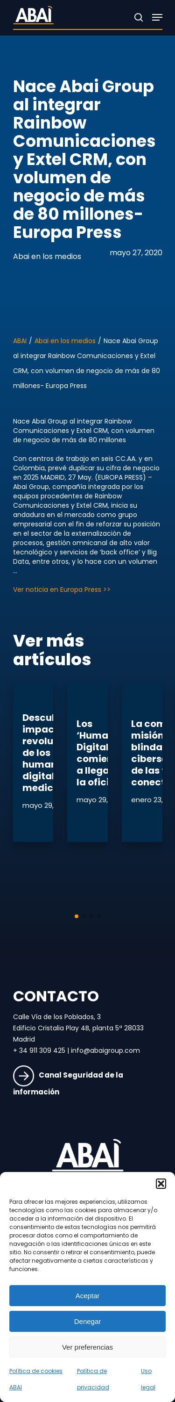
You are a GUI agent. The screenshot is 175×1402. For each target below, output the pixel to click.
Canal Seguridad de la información (68, 1084)
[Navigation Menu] (157, 17)
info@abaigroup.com (105, 1050)
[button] (161, 1183)
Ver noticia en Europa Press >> (62, 589)
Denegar (87, 1321)
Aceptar (88, 1296)
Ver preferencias (87, 1347)
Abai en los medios (47, 256)
